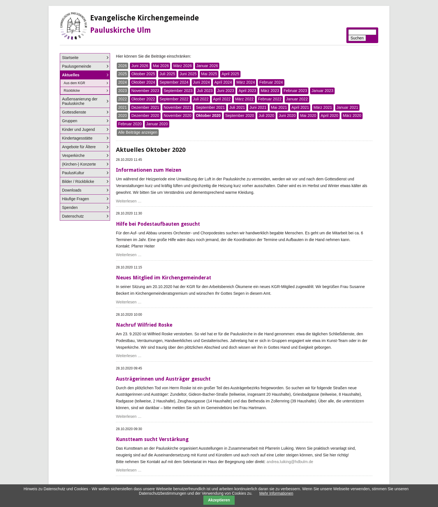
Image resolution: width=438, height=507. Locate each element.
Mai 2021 (279, 107)
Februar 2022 (270, 99)
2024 (122, 82)
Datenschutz (73, 216)
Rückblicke (72, 91)
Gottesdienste (74, 112)
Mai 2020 (308, 115)
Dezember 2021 (145, 107)
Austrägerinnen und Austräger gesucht (163, 379)
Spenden (70, 207)
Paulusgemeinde (76, 66)
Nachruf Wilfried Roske (144, 325)
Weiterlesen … (129, 201)
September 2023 (178, 90)
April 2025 (230, 74)
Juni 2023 (225, 90)
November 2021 (178, 107)
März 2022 (244, 99)
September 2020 (239, 115)
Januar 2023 (322, 90)
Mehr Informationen (276, 493)
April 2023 (247, 90)
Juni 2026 (139, 65)
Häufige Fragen (75, 199)
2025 (122, 74)
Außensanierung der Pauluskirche (79, 101)
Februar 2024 (271, 82)
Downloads (71, 190)
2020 (122, 115)
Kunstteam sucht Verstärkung (152, 439)
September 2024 (174, 82)
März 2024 (245, 82)
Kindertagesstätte (77, 138)
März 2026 (182, 65)
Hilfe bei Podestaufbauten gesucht (158, 224)
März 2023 (270, 90)
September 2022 (174, 99)
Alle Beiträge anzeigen (137, 132)
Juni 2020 (287, 115)
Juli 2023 (205, 90)
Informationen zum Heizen (148, 170)
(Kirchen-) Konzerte (79, 164)
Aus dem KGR (74, 83)
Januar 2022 (297, 99)
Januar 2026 (207, 65)
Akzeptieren (219, 500)
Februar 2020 (130, 124)
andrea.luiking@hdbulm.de (289, 461)
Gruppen (69, 121)
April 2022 (222, 99)
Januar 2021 (347, 107)
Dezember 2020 (145, 115)
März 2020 (352, 115)
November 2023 (145, 90)
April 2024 (223, 82)
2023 (122, 90)
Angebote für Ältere (79, 147)
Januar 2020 (157, 124)
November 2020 (178, 115)
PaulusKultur (73, 173)
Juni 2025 (188, 74)
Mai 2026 (161, 65)
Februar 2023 (295, 90)
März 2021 (322, 107)
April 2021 (300, 107)
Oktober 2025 (143, 74)
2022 (122, 99)
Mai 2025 (209, 74)
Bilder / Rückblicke (78, 181)
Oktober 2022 (143, 99)
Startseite (70, 57)
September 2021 (210, 107)
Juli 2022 (201, 99)
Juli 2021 (237, 107)
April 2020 (329, 115)
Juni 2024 (201, 82)
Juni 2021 (257, 107)
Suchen (357, 38)
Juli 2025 (167, 74)
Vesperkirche (73, 155)
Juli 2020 (266, 115)
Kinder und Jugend (78, 129)
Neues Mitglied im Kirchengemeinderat (163, 277)
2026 (122, 65)
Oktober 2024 (143, 82)
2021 (122, 107)
